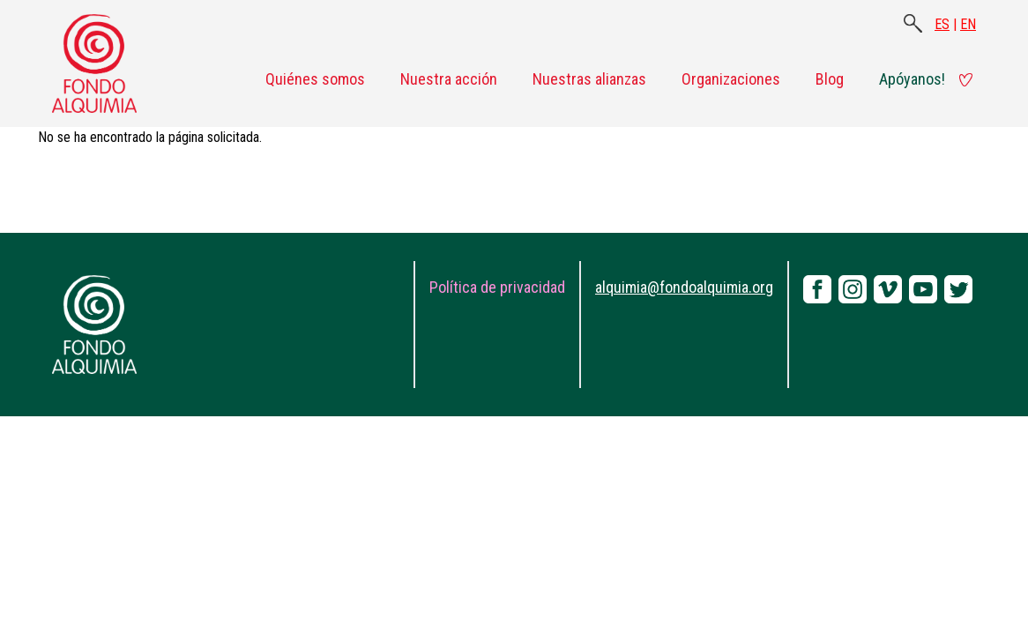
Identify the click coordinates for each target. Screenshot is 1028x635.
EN (968, 24)
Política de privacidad (497, 287)
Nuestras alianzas (589, 79)
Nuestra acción (448, 79)
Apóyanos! (912, 79)
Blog (830, 79)
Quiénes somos (315, 79)
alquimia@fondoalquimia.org (684, 287)
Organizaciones (731, 79)
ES (942, 24)
